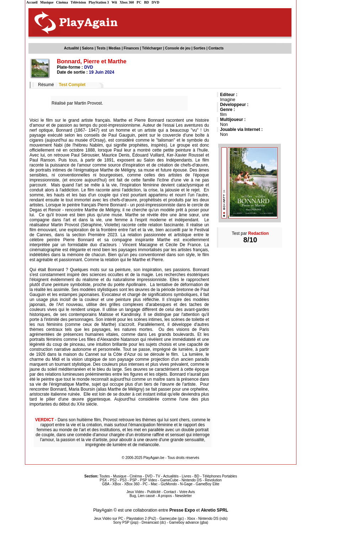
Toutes (105, 476)
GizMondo (169, 484)
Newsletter (183, 496)
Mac (154, 484)
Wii (114, 2)
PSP (133, 480)
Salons (88, 48)
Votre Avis (187, 492)
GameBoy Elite (207, 484)
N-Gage (186, 484)
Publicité (154, 492)
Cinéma (62, 2)
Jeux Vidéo (135, 492)
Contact (170, 492)
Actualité (71, 48)
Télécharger (152, 48)
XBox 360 (131, 484)
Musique (46, 2)
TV (158, 476)
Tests (101, 48)
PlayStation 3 (99, 2)
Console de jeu (178, 48)
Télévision (78, 2)
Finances (131, 48)
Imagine (227, 99)
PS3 (123, 480)
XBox (116, 484)
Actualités (170, 476)
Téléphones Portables (219, 476)
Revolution (213, 480)
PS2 (113, 480)
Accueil (32, 2)
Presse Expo (182, 510)
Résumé (46, 84)
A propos (165, 496)
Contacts (216, 48)
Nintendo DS (192, 480)
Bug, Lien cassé (142, 496)
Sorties (199, 48)
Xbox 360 (127, 2)
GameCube (169, 480)
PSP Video (148, 480)
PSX (103, 480)
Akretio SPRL (214, 510)
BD (146, 2)
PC (138, 2)
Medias (115, 48)
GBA (105, 484)
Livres (186, 476)
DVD (156, 2)
